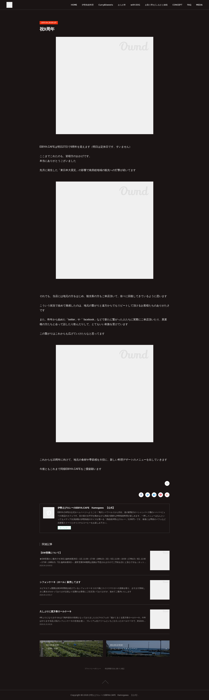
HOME (74, 5)
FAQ (189, 5)
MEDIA (199, 5)
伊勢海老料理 (88, 5)
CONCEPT (177, 5)
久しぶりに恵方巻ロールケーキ (55, 611)
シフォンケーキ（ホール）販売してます (60, 582)
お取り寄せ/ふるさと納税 (156, 5)
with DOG (135, 5)
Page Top (104, 682)
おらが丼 (122, 5)
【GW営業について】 (51, 552)
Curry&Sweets (105, 5)
